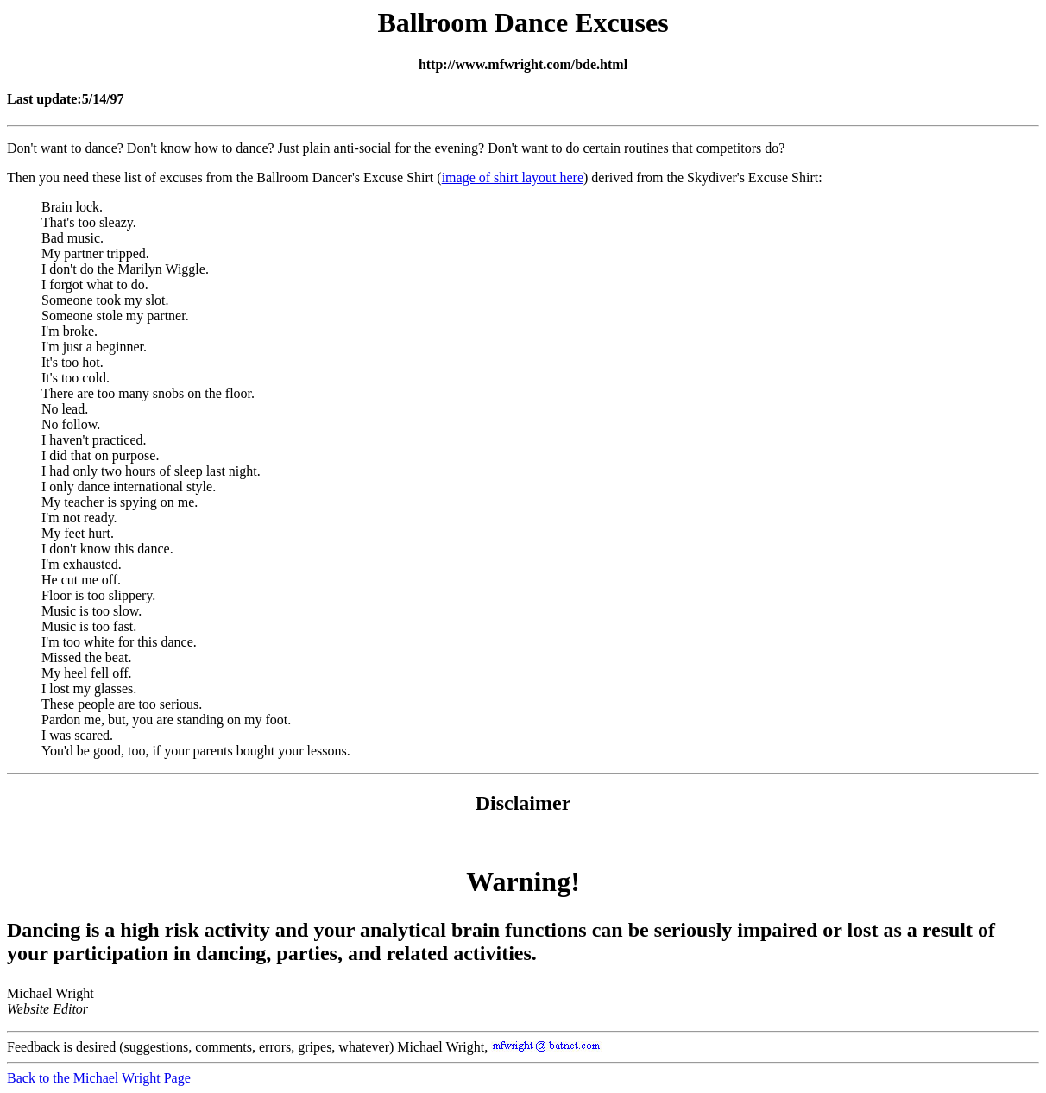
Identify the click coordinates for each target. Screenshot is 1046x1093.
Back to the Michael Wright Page (99, 1078)
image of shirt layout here (512, 177)
